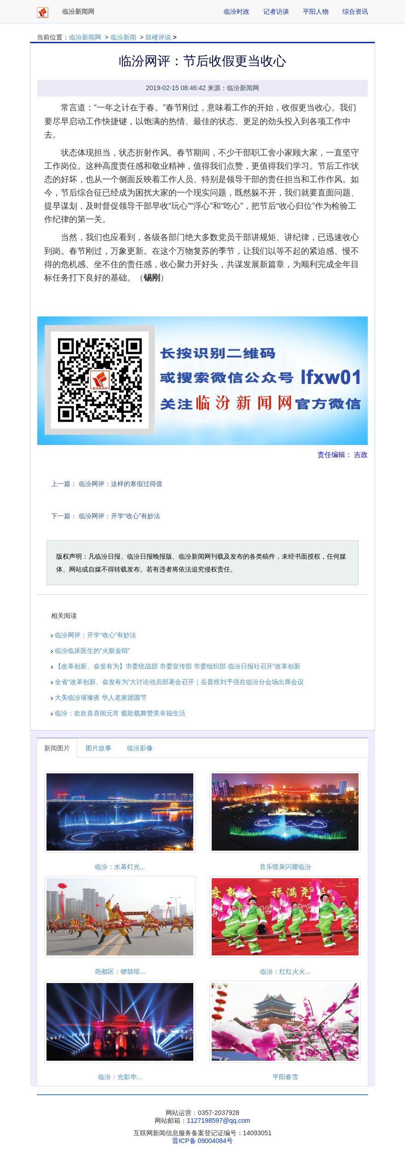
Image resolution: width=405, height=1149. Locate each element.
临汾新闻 (123, 37)
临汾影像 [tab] (140, 748)
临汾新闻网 (85, 37)
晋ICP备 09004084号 (202, 1140)
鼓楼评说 (158, 37)
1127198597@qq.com (218, 1120)
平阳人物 (316, 11)
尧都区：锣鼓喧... (120, 971)
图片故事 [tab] (98, 748)
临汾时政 (236, 11)
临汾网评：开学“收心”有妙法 (119, 516)
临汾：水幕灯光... (120, 866)
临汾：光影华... (120, 1076)
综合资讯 (355, 11)
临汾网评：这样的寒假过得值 (120, 483)
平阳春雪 (285, 1076)
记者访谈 (276, 11)
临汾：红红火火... (285, 971)
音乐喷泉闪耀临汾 (285, 866)
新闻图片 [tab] (57, 748)
